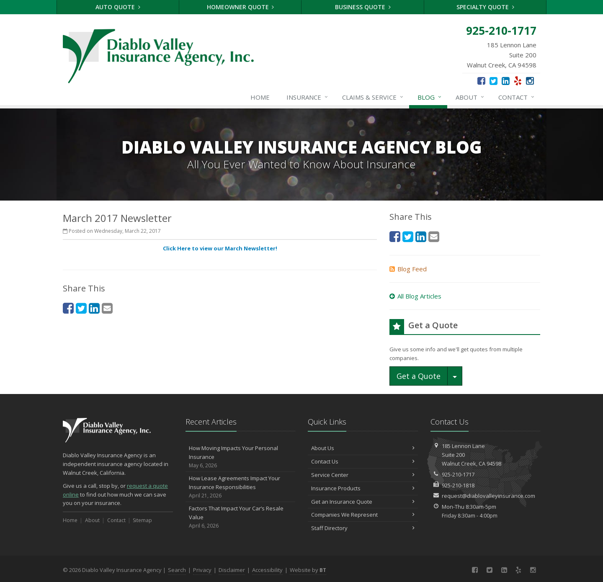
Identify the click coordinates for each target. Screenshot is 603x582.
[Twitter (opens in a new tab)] (493, 80)
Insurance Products (363, 488)
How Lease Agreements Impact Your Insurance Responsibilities (240, 487)
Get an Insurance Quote (363, 501)
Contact (516, 97)
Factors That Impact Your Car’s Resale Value (240, 517)
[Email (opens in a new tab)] (107, 308)
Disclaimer (232, 570)
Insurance (307, 97)
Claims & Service (373, 97)
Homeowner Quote (240, 7)
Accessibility (267, 570)
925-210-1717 (458, 474)
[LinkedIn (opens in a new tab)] (506, 80)
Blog (429, 97)
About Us (363, 448)
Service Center (363, 475)
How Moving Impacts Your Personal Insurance (240, 456)
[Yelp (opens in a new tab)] (518, 80)
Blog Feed (408, 269)
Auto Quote (117, 7)
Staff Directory (363, 528)
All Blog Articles (415, 296)
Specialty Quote (485, 7)
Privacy (202, 570)
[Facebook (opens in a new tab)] (481, 80)
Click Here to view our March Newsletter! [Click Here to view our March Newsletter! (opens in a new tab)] (220, 248)
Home (260, 97)
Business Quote (363, 7)
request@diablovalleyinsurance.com (488, 496)
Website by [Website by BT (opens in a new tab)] (308, 570)
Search (177, 570)
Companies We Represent (363, 514)
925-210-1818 (458, 485)
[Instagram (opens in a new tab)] (530, 80)
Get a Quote (419, 376)
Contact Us (363, 461)
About (470, 97)
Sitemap (142, 520)
